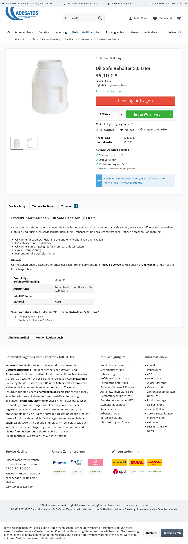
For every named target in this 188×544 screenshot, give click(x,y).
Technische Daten (43, 206)
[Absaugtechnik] (116, 32)
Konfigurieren (172, 533)
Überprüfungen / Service (115, 422)
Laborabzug (107, 374)
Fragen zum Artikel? (154, 129)
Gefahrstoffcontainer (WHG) (117, 396)
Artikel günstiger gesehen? (114, 124)
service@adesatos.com (19, 486)
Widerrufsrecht (156, 383)
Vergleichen (105, 129)
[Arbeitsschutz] (24, 32)
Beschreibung (17, 206)
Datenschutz (154, 378)
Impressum (154, 370)
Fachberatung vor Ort (123, 3)
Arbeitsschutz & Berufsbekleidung (111, 416)
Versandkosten (107, 505)
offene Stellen (155, 409)
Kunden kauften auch (49, 337)
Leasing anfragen (157, 426)
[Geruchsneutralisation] (147, 32)
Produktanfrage (156, 400)
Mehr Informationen (54, 538)
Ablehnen (151, 533)
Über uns (152, 396)
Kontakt (151, 365)
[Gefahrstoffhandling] (86, 32)
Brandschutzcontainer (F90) (117, 400)
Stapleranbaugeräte (112, 404)
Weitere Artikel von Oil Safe (33, 320)
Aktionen (152, 422)
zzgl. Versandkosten (118, 85)
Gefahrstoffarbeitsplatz (114, 378)
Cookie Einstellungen (160, 413)
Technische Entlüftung (114, 383)
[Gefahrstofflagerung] (52, 32)
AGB (149, 374)
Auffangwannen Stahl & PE (116, 391)
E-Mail (126, 264)
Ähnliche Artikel (18, 337)
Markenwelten (156, 417)
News (150, 431)
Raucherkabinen (110, 409)
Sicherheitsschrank (112, 370)
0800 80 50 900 (179, 3)
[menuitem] (178, 18)
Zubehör (69, 206)
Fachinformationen (112, 365)
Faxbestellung (155, 404)
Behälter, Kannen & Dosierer (118, 387)
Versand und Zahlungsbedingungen (161, 389)
